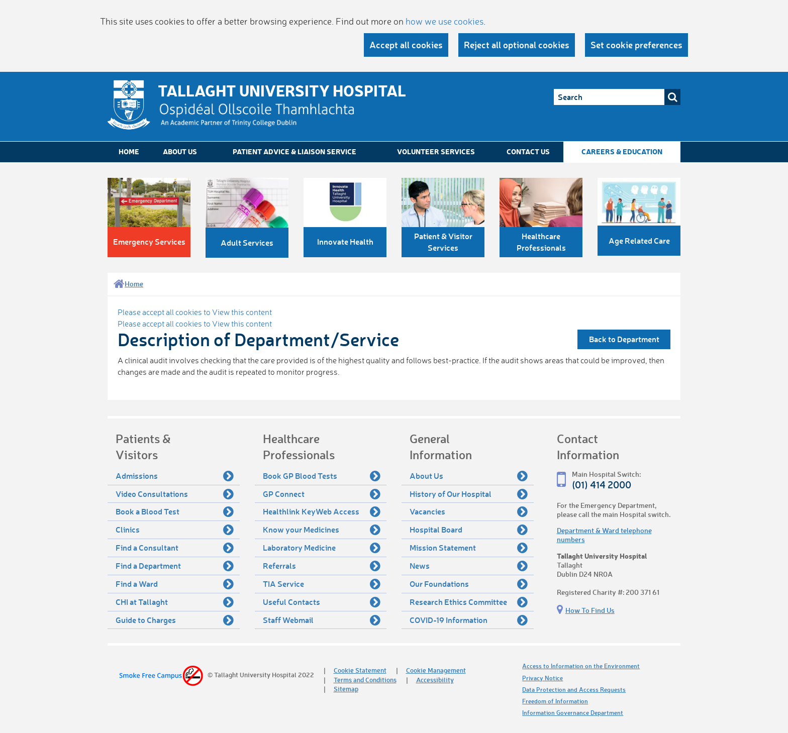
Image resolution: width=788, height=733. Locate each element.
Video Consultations (175, 494)
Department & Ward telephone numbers (604, 535)
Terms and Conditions (365, 679)
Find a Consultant (175, 548)
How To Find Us (590, 610)
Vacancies (469, 511)
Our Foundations (469, 584)
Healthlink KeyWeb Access (322, 511)
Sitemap (346, 688)
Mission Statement (469, 548)
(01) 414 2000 (601, 484)
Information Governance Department (572, 712)
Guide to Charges (175, 620)
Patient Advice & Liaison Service (294, 151)
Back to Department (624, 339)
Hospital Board (469, 529)
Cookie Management (436, 670)
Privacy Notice (542, 678)
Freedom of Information (555, 701)
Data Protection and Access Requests (574, 689)
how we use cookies (444, 21)
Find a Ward (175, 584)
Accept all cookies (406, 45)
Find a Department (175, 566)
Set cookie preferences (636, 45)
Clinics (175, 529)
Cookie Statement (360, 670)
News (469, 566)
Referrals (322, 566)
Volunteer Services (436, 151)
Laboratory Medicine (322, 548)
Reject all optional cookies (516, 45)
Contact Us (528, 151)
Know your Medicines (322, 529)
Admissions (175, 476)
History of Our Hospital (469, 494)
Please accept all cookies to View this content (195, 312)
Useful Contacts (322, 602)
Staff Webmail (322, 620)
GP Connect (322, 494)
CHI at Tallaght (175, 602)
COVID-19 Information (469, 620)
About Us (180, 151)
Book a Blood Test (175, 511)
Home (129, 151)
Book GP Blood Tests (322, 476)
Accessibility (435, 679)
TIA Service (322, 584)
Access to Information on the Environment (581, 666)
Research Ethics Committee (469, 602)
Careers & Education (621, 151)
